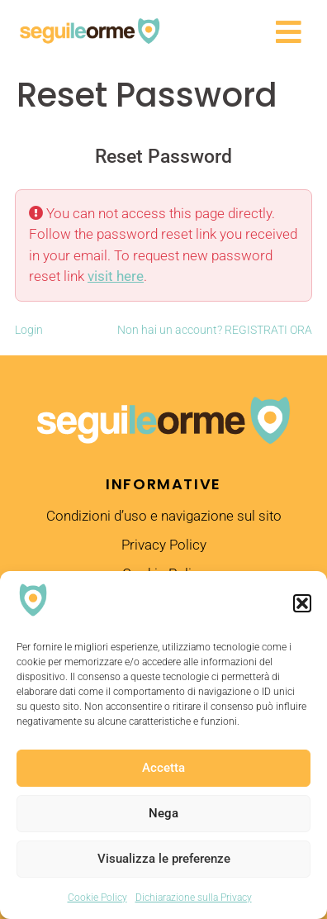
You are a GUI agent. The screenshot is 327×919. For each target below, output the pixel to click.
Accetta (163, 767)
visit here (116, 276)
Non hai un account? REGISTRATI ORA (214, 330)
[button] (302, 603)
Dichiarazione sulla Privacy (193, 897)
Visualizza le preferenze (163, 858)
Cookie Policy (97, 897)
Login (29, 330)
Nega (163, 813)
